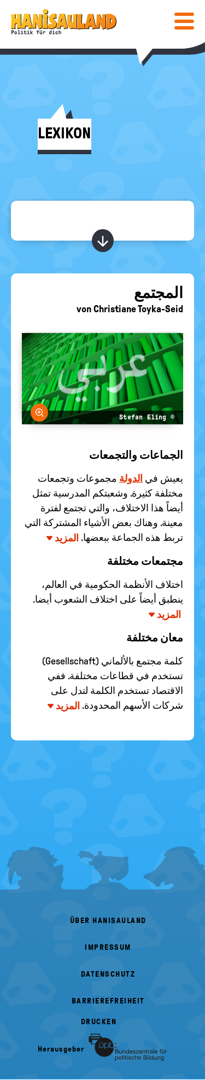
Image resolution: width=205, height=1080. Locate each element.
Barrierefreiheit (108, 1001)
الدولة (131, 478)
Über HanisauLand (108, 920)
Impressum (108, 947)
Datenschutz (108, 974)
